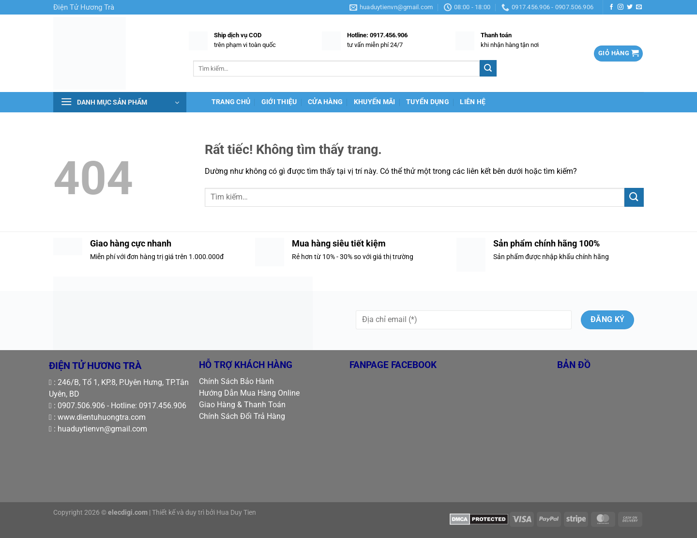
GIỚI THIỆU (279, 102)
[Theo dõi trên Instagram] (620, 7)
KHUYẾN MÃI (374, 102)
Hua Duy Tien (236, 512)
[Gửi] (488, 68)
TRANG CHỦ (231, 102)
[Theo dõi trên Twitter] (630, 7)
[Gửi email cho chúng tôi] (639, 7)
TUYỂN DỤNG (427, 102)
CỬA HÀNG (325, 102)
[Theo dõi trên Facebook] (611, 7)
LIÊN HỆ (472, 102)
